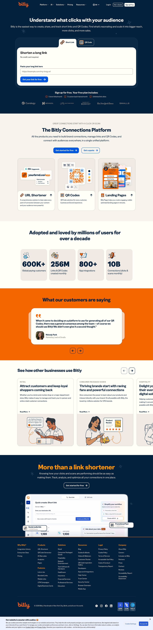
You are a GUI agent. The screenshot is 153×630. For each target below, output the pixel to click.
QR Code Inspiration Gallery (85, 569)
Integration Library (24, 554)
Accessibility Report (125, 578)
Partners (122, 564)
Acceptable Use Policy (106, 564)
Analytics (41, 564)
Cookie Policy (102, 558)
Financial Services (64, 584)
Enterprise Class (23, 558)
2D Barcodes (42, 561)
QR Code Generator (44, 558)
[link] (96, 611)
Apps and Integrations (86, 577)
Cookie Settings (130, 624)
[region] (76, 623)
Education (61, 591)
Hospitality (61, 563)
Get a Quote (118, 5)
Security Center (83, 587)
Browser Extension (84, 590)
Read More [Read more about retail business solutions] (24, 417)
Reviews (121, 575)
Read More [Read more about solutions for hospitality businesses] (143, 417)
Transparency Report (105, 571)
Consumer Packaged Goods (65, 558)
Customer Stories (84, 564)
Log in (108, 5)
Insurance (61, 581)
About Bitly (122, 554)
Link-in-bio (41, 577)
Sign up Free (129, 5)
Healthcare (62, 577)
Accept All (143, 624)
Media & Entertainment (63, 567)
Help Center (82, 580)
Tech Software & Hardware (63, 573)
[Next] (132, 376)
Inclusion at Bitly (124, 561)
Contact (121, 571)
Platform (43, 5)
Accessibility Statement (123, 583)
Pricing (70, 5)
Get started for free (65, 150)
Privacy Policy (103, 554)
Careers (121, 558)
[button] (73, 356)
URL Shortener (43, 554)
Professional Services (65, 588)
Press (120, 568)
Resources (80, 5)
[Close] (150, 619)
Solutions (60, 5)
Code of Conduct (104, 568)
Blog (79, 554)
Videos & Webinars (84, 561)
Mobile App (82, 594)
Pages (40, 568)
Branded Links (43, 581)
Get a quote (89, 150)
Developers (82, 573)
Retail (60, 554)
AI (51, 5)
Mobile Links (42, 584)
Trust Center (82, 584)
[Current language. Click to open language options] (96, 4)
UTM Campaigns (43, 587)
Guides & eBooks (84, 558)
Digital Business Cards (45, 591)
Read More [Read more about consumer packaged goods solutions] (83, 417)
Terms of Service (104, 561)
